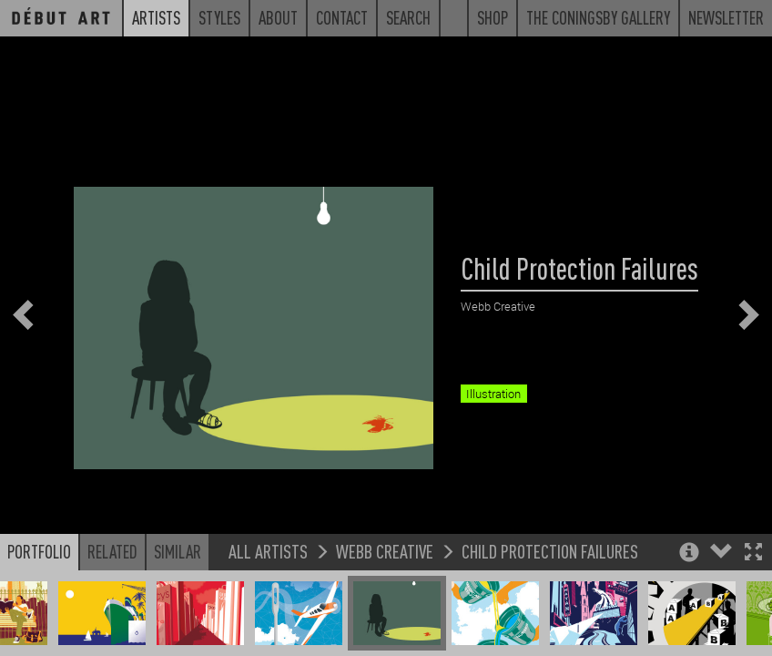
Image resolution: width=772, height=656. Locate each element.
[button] (753, 567)
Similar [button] (177, 565)
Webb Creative (384, 564)
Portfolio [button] (39, 565)
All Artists (268, 564)
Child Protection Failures (550, 564)
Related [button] (112, 565)
